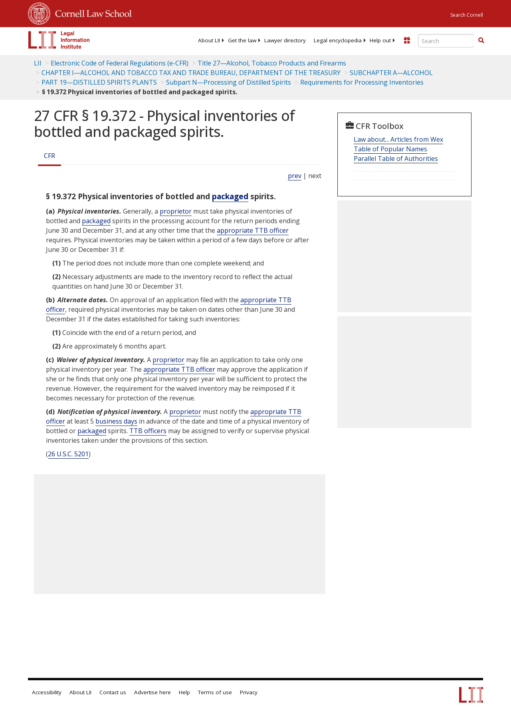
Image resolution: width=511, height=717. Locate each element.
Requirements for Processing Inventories (362, 82)
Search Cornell (466, 15)
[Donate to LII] (407, 40)
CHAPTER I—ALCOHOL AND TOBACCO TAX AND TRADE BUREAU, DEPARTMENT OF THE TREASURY (191, 72)
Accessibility (46, 692)
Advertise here (152, 692)
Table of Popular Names (390, 149)
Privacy (248, 692)
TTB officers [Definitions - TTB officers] (147, 430)
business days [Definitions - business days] (116, 421)
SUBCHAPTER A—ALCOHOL (391, 72)
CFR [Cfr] (49, 155)
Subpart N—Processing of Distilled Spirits (228, 82)
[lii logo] (59, 40)
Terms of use (215, 692)
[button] (481, 40)
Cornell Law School (91, 12)
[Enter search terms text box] (446, 41)
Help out (380, 40)
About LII (209, 40)
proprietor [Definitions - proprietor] (176, 211)
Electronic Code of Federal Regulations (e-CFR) (119, 63)
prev (294, 175)
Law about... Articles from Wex (398, 139)
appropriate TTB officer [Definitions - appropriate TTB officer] (253, 230)
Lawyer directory (285, 40)
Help (184, 692)
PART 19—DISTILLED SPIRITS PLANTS (99, 82)
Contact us (112, 692)
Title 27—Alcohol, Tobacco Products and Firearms (272, 63)
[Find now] (481, 40)
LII (38, 63)
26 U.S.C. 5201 (68, 454)
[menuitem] (209, 40)
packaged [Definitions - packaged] (230, 196)
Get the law (242, 40)
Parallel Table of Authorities (396, 158)
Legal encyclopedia (338, 40)
